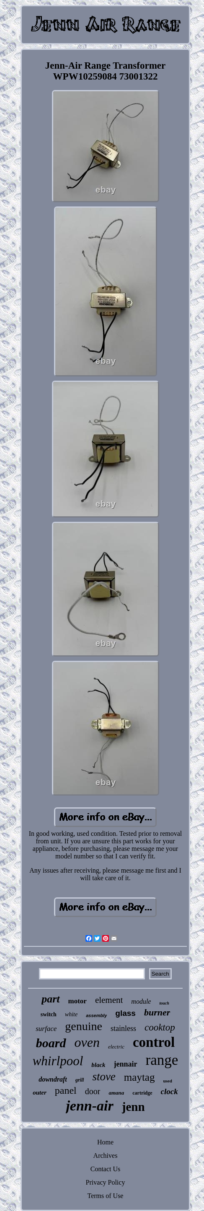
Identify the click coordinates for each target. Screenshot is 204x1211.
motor (77, 1001)
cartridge (142, 1093)
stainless (123, 1028)
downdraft (53, 1079)
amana (116, 1093)
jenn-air (89, 1105)
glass (125, 1013)
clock (169, 1091)
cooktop (160, 1027)
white (71, 1014)
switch (49, 1014)
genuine (83, 1026)
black (98, 1065)
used (167, 1080)
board (51, 1043)
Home (105, 1142)
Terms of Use (106, 1195)
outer (39, 1092)
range (162, 1060)
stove (103, 1076)
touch (164, 1003)
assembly (96, 1015)
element (109, 1000)
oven (87, 1042)
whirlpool (58, 1061)
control (154, 1042)
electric (116, 1047)
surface (46, 1029)
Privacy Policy (105, 1182)
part (50, 999)
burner (157, 1012)
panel (66, 1090)
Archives (105, 1155)
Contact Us (105, 1168)
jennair (125, 1064)
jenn (133, 1106)
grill (79, 1080)
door (93, 1091)
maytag (139, 1077)
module (141, 1001)
